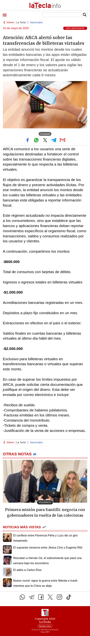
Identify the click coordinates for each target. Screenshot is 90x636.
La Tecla (21, 22)
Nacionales (36, 22)
